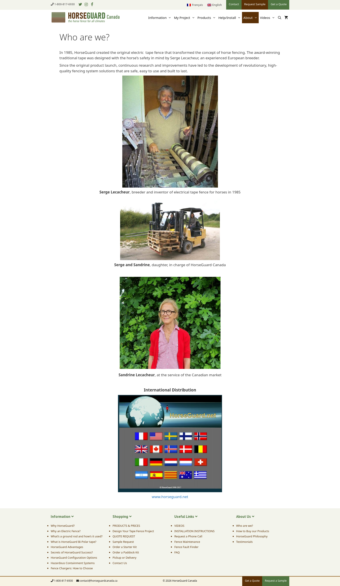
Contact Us (120, 563)
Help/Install (230, 17)
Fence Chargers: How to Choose (72, 568)
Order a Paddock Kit (126, 552)
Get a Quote (252, 581)
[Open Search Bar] (279, 17)
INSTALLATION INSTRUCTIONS (194, 531)
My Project (185, 17)
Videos (268, 17)
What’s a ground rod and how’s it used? (77, 536)
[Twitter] (80, 4)
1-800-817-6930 (64, 4)
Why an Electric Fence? (65, 531)
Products (207, 17)
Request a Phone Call (188, 536)
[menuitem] (195, 5)
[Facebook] (92, 4)
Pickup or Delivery (124, 558)
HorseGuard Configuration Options (74, 558)
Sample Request (123, 542)
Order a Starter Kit (125, 547)
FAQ (177, 552)
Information (160, 17)
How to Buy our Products (252, 531)
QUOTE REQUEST (124, 536)
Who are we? (244, 526)
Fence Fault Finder (186, 547)
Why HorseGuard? (63, 526)
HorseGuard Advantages (67, 547)
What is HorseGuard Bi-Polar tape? (73, 542)
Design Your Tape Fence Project (133, 531)
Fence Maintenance (187, 542)
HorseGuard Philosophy (252, 536)
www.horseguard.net (170, 496)
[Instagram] (86, 4)
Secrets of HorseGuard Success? (72, 552)
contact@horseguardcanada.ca (99, 581)
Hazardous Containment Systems (73, 563)
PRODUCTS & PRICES (126, 526)
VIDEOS (179, 526)
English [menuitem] (217, 5)
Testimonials (244, 542)
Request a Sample (276, 581)
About (251, 17)
